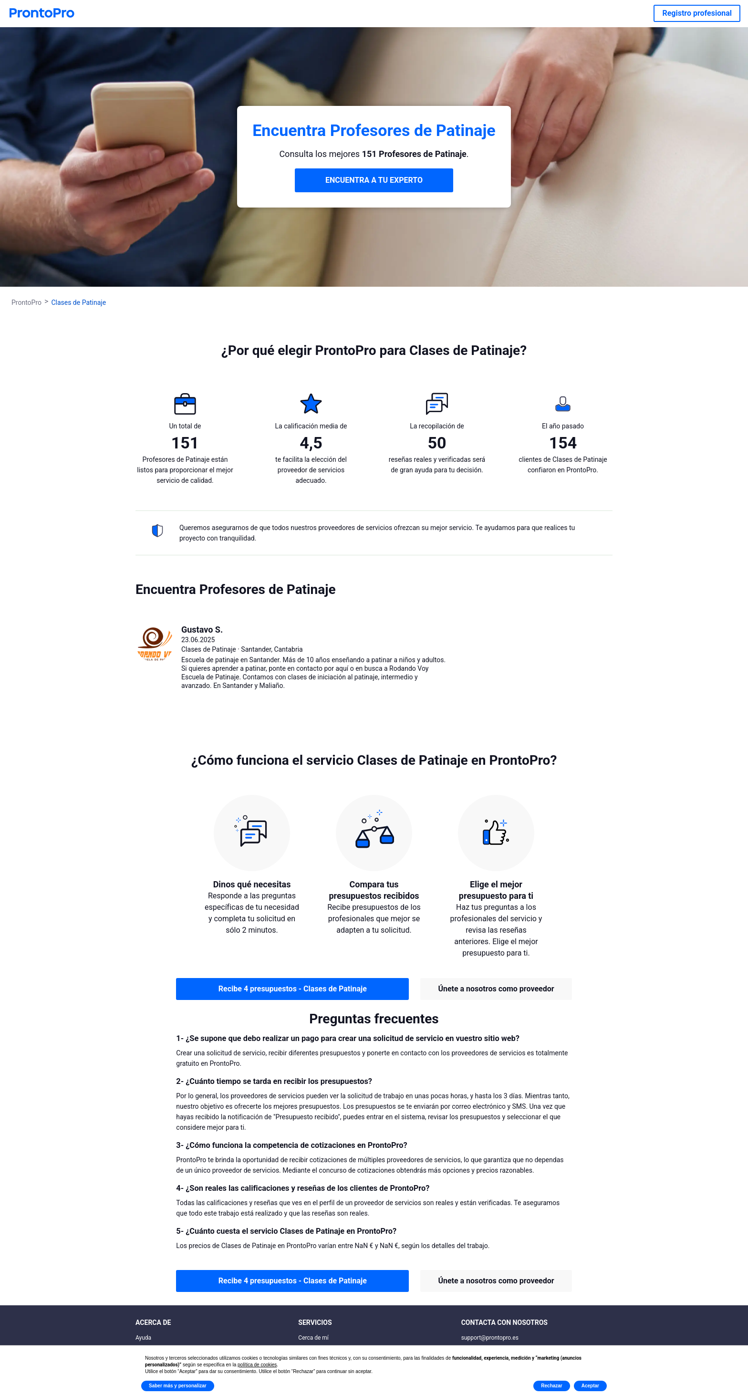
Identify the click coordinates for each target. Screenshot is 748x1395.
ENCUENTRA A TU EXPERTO (374, 180)
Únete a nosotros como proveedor (496, 988)
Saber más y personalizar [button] (178, 1385)
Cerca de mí (313, 1337)
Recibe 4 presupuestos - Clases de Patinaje (292, 988)
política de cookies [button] (257, 1364)
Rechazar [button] (551, 1385)
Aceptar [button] (590, 1385)
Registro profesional (697, 13)
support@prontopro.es (490, 1337)
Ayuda (143, 1337)
